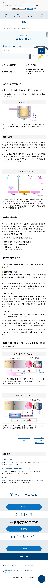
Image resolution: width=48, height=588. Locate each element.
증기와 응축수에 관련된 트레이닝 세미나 (16, 468)
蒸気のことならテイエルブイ (24, 22)
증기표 (4, 477)
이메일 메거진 (7, 459)
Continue (30, 8)
